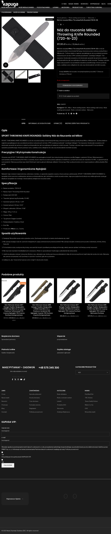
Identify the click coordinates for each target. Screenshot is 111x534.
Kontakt (4, 412)
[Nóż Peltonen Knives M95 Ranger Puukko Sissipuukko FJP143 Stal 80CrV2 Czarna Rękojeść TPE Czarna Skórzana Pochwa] (97, 290)
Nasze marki (5, 398)
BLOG (104, 4)
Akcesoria (60, 408)
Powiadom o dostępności (73, 85)
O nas (3, 394)
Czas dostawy (33, 401)
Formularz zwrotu (34, 405)
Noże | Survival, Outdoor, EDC (16, 531)
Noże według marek (79, 107)
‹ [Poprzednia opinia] (65, 496)
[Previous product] (58, 24)
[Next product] (63, 24)
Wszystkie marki (90, 412)
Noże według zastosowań (77, 18)
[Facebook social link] (66, 113)
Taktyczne (91, 18)
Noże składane (62, 394)
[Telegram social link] (76, 113)
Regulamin (32, 408)
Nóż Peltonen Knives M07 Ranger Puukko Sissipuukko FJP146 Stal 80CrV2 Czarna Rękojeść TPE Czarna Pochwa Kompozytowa (69, 309)
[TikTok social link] (24, 379)
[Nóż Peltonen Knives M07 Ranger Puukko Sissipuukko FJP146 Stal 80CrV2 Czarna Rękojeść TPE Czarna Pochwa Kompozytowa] (69, 290)
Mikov (70, 48)
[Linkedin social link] (74, 113)
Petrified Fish (89, 394)
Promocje (5, 405)
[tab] (23, 122)
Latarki (59, 401)
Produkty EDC (61, 405)
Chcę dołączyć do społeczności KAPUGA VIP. (16, 457)
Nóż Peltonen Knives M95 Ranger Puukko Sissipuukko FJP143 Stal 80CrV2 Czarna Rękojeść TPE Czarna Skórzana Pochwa (97, 309)
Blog (3, 408)
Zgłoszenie (8, 465)
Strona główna (62, 18)
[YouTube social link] (21, 379)
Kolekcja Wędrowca (63, 412)
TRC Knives (89, 398)
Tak (3, 454)
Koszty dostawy (34, 398)
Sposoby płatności (35, 394)
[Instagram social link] (18, 379)
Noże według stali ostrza (95, 107)
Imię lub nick (5, 428)
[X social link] (68, 113)
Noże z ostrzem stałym (78, 110)
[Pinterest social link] (71, 113)
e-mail (3, 437)
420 (65, 107)
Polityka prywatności (36, 412)
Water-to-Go (89, 405)
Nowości (4, 401)
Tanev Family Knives (91, 401)
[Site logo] (10, 3)
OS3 (86, 408)
